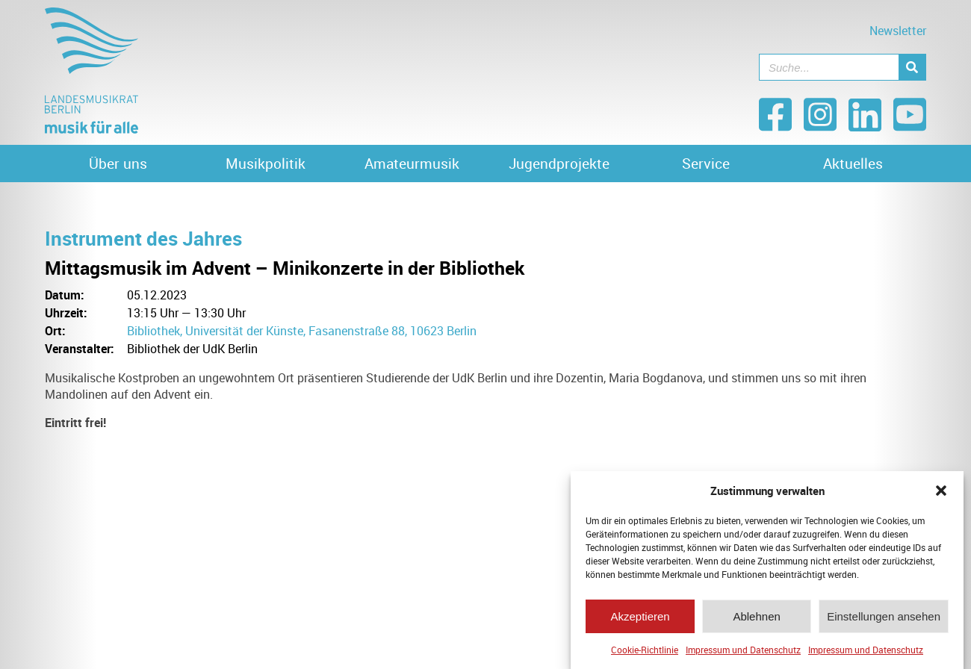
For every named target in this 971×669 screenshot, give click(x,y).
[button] (941, 494)
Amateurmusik (411, 163)
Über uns (118, 163)
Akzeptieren (639, 619)
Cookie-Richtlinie (644, 653)
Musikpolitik (265, 163)
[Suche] (912, 67)
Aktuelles (853, 163)
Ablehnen (756, 619)
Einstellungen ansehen (883, 619)
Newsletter (897, 30)
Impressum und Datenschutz (743, 653)
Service (706, 163)
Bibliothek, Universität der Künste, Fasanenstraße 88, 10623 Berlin (302, 331)
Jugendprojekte (559, 163)
